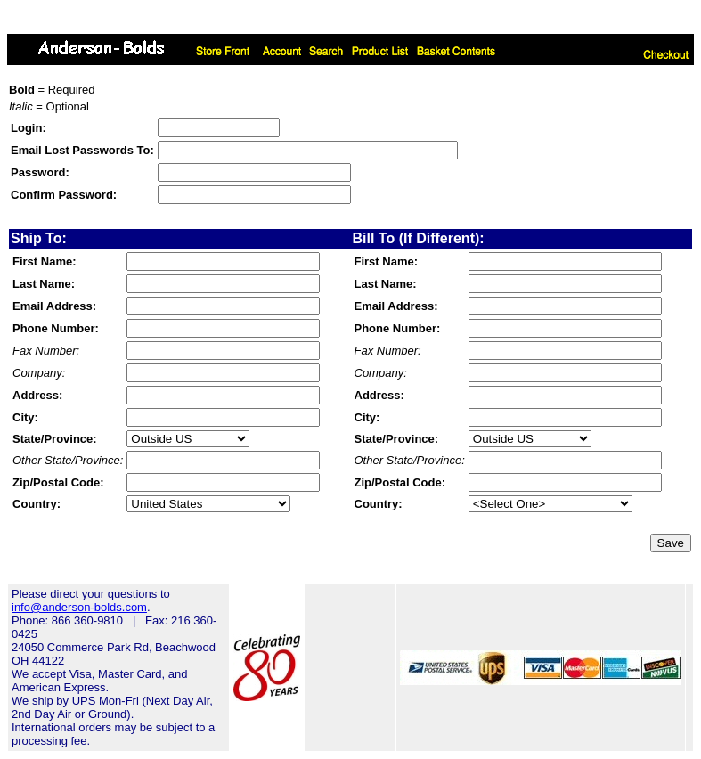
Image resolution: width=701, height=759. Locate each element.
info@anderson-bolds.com (79, 607)
